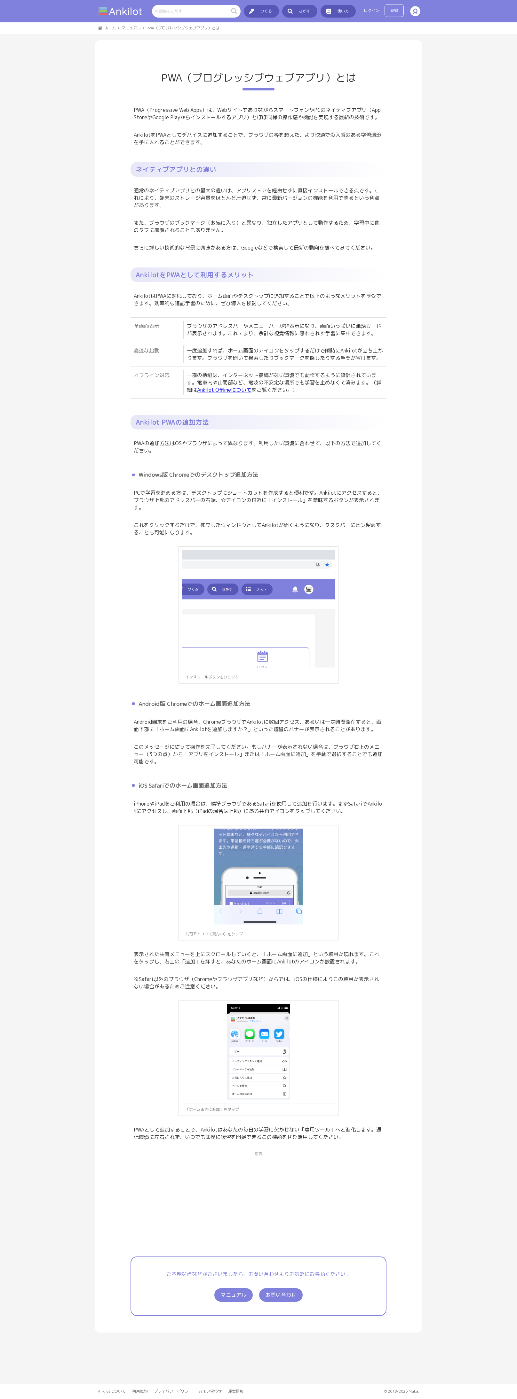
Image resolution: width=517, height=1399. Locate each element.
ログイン (371, 10)
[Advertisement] (258, 1201)
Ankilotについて (112, 1391)
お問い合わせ (281, 1294)
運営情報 (235, 1391)
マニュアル (233, 1294)
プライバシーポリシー (173, 1391)
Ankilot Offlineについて (224, 389)
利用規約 (139, 1391)
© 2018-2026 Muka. (401, 1391)
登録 (394, 10)
